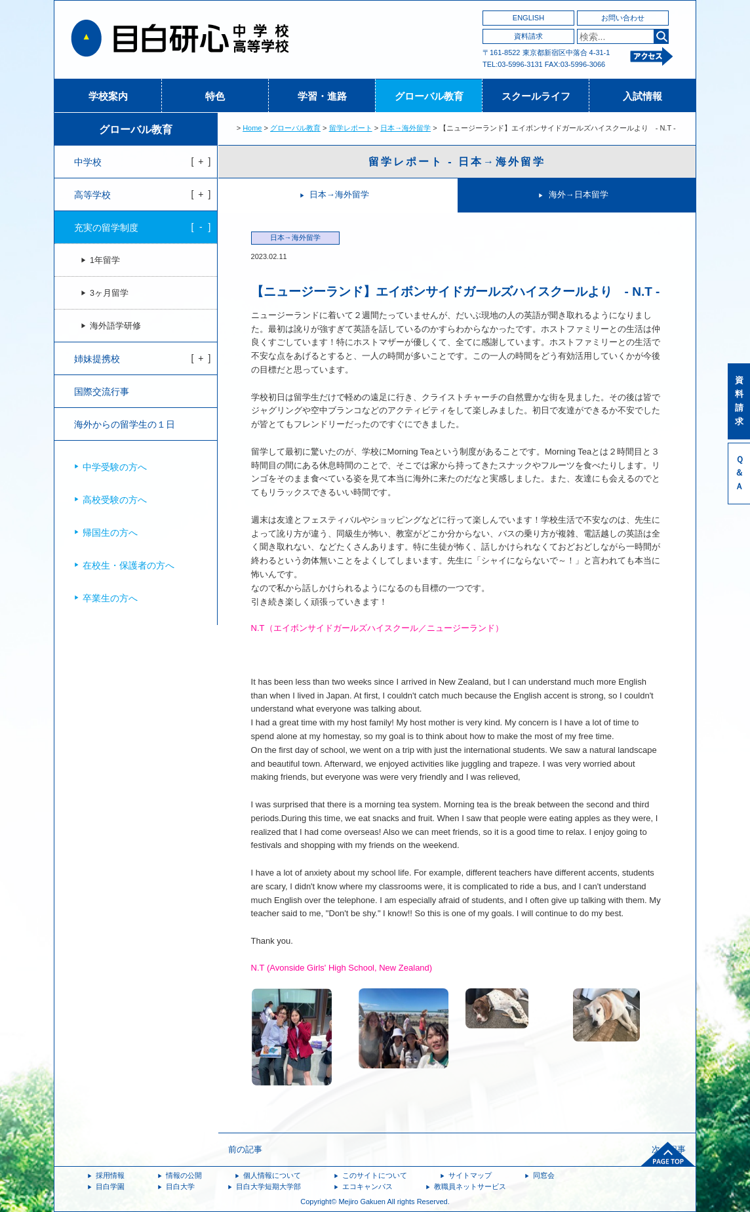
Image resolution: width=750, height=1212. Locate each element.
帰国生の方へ (110, 532)
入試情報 (642, 96)
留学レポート (350, 128)
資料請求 (528, 36)
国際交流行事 (101, 391)
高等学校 (92, 195)
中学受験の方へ (115, 467)
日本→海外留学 (405, 128)
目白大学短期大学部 (268, 1186)
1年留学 (105, 260)
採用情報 (110, 1175)
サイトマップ (470, 1175)
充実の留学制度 (106, 227)
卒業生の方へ (110, 598)
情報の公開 (184, 1175)
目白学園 (110, 1186)
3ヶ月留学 (109, 293)
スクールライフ (536, 96)
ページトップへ (668, 1154)
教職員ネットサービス (470, 1186)
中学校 (88, 162)
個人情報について (272, 1175)
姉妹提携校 (97, 359)
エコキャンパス (367, 1186)
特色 (215, 96)
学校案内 (108, 96)
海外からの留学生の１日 (124, 424)
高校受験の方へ (115, 500)
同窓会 (544, 1175)
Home (252, 128)
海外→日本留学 (578, 194)
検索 (661, 36)
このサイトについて (374, 1175)
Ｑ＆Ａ (739, 473)
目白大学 (180, 1186)
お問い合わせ (622, 18)
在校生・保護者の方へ (128, 565)
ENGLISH (528, 18)
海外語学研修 (115, 326)
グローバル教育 (429, 96)
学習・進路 (322, 96)
